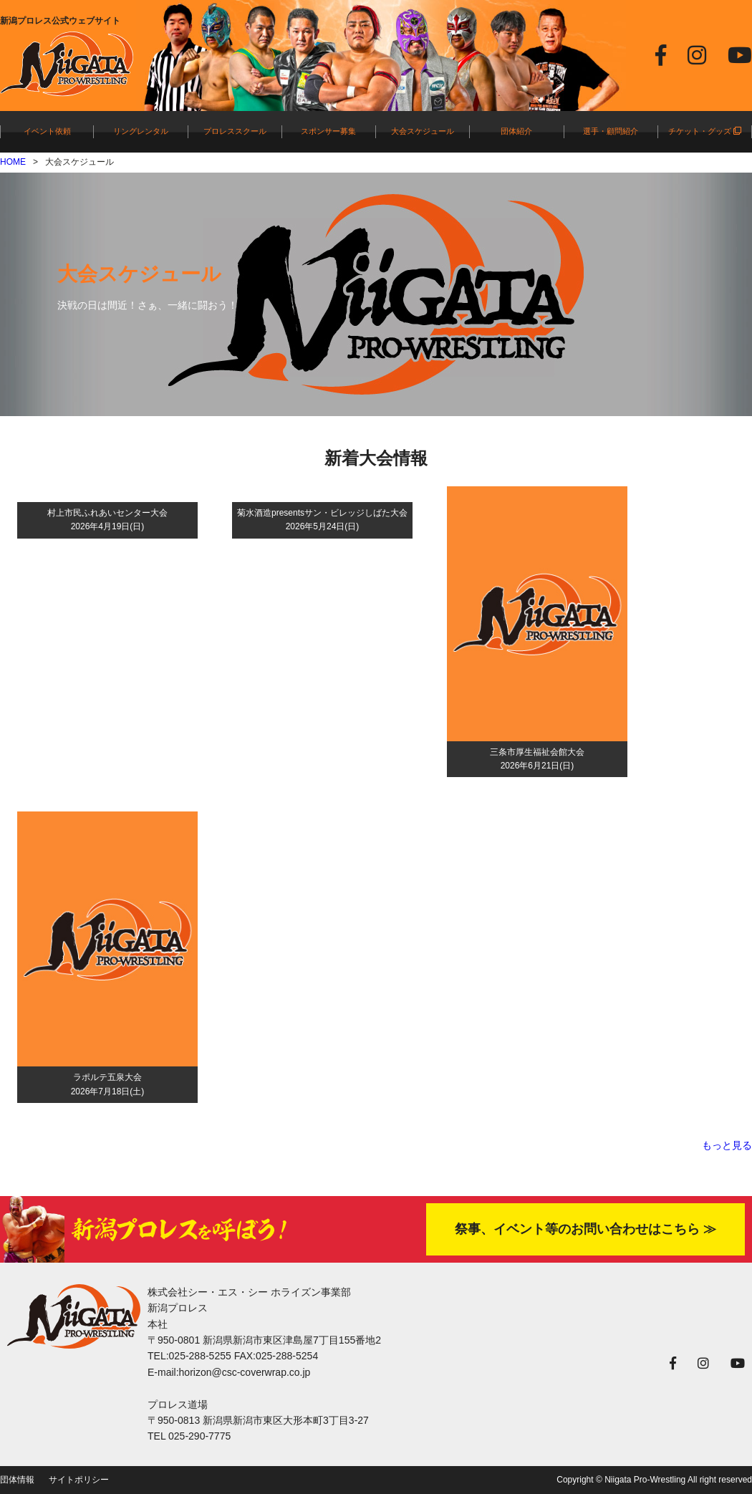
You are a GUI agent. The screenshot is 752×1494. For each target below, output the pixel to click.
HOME (13, 162)
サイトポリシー (79, 1480)
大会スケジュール (422, 131)
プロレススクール (234, 131)
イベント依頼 (47, 131)
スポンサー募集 (328, 131)
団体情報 (17, 1480)
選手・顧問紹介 (610, 131)
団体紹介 (516, 131)
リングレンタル (140, 131)
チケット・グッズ (704, 131)
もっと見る (727, 1145)
